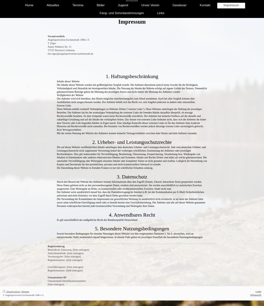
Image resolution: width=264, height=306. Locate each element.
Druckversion (11, 291)
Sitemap (25, 291)
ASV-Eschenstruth (132, 1)
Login (258, 291)
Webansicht (255, 295)
